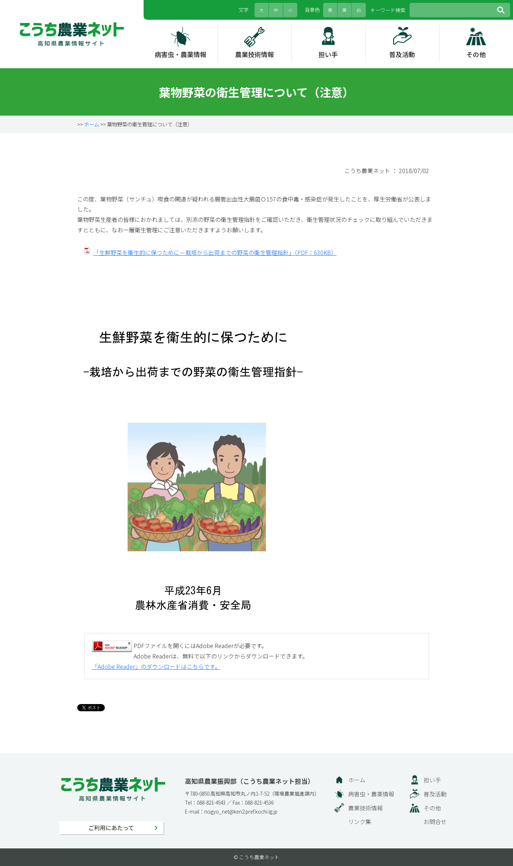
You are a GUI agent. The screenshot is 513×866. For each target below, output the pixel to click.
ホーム (91, 124)
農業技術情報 (254, 54)
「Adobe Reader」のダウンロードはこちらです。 (156, 666)
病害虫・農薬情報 (180, 54)
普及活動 (402, 54)
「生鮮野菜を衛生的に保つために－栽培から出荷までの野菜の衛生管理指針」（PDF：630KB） (215, 252)
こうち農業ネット (72, 34)
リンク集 (359, 821)
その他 (476, 54)
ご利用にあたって (111, 827)
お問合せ (435, 821)
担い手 (328, 54)
